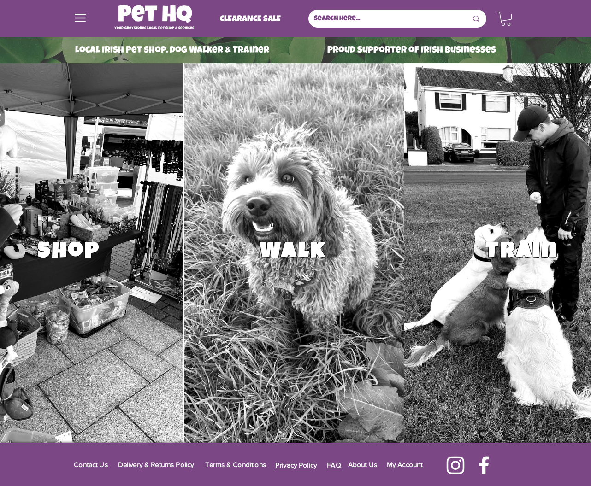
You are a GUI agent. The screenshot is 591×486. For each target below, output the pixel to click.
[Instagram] (455, 465)
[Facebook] (484, 465)
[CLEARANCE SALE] (250, 19)
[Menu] (80, 18)
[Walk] (294, 253)
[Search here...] (384, 19)
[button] (505, 19)
